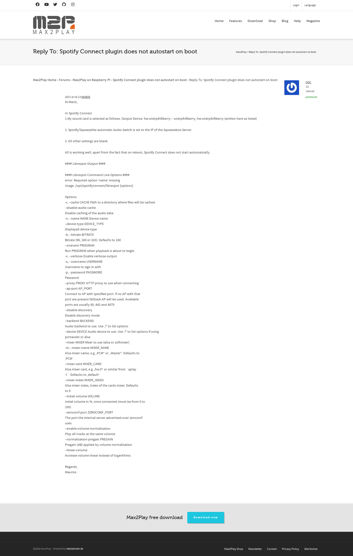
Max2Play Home (44, 80)
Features (235, 21)
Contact (272, 549)
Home (219, 21)
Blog (285, 21)
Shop (272, 21)
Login (296, 5)
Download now (205, 517)
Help (297, 21)
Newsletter (255, 549)
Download (255, 21)
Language (310, 5)
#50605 (85, 97)
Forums (64, 80)
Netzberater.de (74, 549)
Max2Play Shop (233, 549)
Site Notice (310, 549)
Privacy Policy (290, 549)
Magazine (313, 21)
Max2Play (241, 52)
